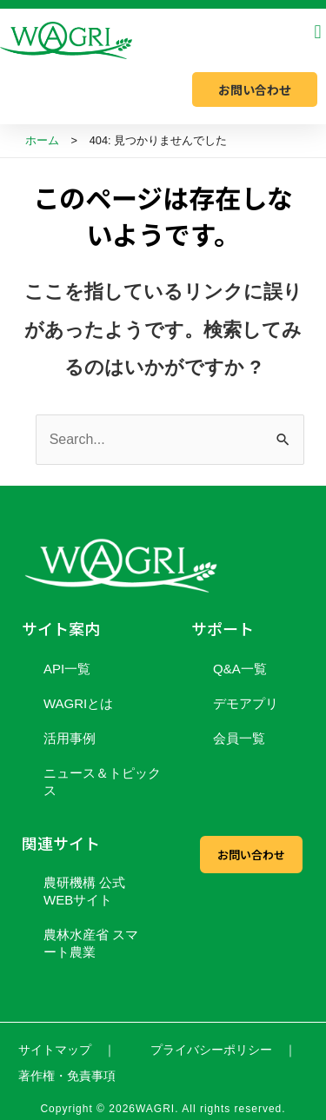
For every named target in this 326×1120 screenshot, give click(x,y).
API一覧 (66, 668)
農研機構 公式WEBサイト (84, 891)
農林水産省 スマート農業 (90, 943)
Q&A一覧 (240, 668)
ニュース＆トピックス (102, 781)
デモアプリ (245, 703)
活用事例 (69, 738)
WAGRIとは (78, 703)
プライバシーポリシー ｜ (223, 1050)
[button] (317, 31)
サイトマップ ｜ (67, 1050)
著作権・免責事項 (67, 1076)
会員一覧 (239, 738)
